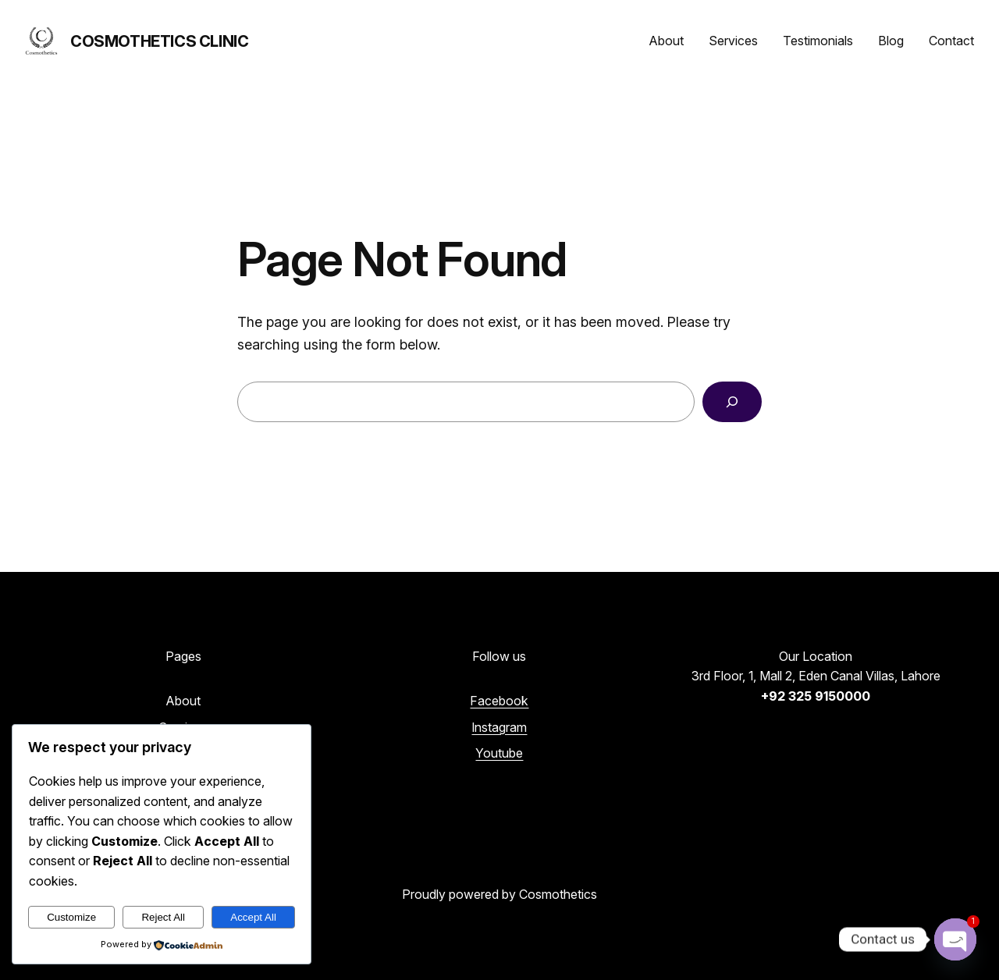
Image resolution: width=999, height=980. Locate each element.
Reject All (163, 917)
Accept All (253, 917)
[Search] (732, 402)
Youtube (499, 753)
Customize (71, 917)
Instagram (499, 727)
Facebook (499, 700)
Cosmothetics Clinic (159, 41)
